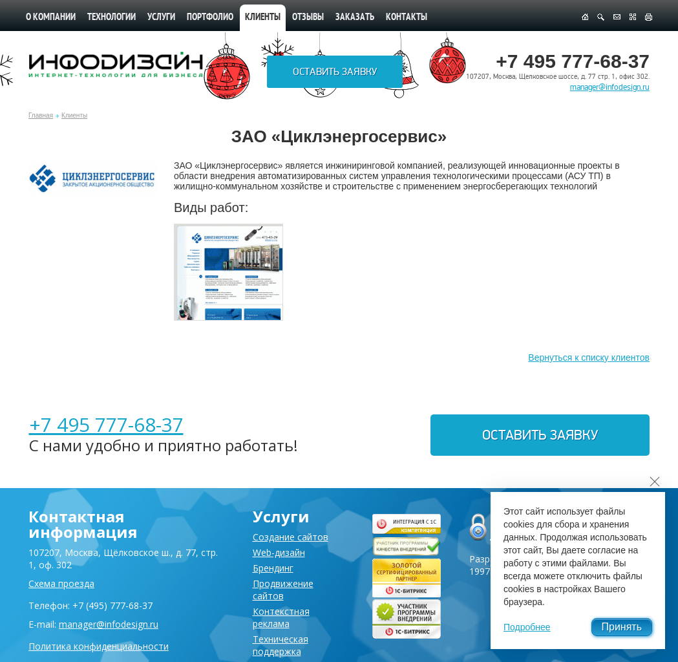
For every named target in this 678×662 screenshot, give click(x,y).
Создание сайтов (290, 537)
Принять (622, 626)
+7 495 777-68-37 (106, 424)
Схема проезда (61, 583)
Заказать (354, 18)
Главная (40, 115)
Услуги (161, 18)
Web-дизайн (279, 552)
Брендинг (273, 568)
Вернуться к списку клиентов (589, 357)
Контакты (406, 18)
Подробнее (527, 627)
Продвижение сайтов (283, 589)
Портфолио (210, 18)
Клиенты (74, 115)
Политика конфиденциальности (98, 646)
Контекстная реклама (281, 617)
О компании (51, 18)
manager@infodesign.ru (610, 87)
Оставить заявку (335, 71)
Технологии (111, 18)
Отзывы (308, 18)
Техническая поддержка (280, 645)
